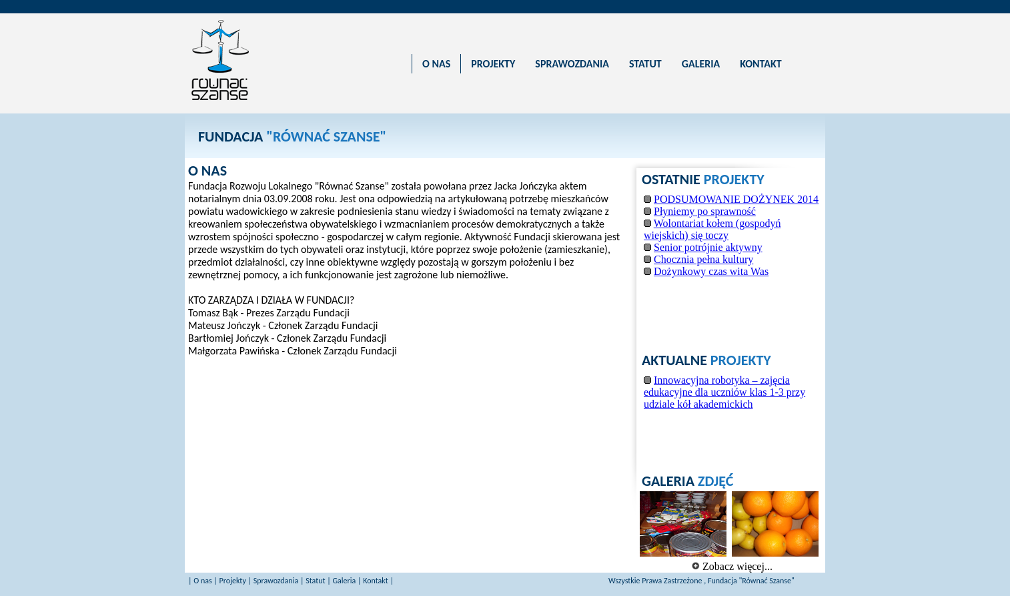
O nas (202, 580)
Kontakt (375, 580)
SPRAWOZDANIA (572, 63)
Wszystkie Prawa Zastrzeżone (656, 580)
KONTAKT (760, 63)
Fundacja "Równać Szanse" (751, 580)
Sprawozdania (276, 580)
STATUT (645, 63)
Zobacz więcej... (732, 566)
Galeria (344, 580)
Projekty (232, 580)
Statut (315, 580)
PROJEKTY (493, 63)
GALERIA (701, 63)
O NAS (436, 63)
